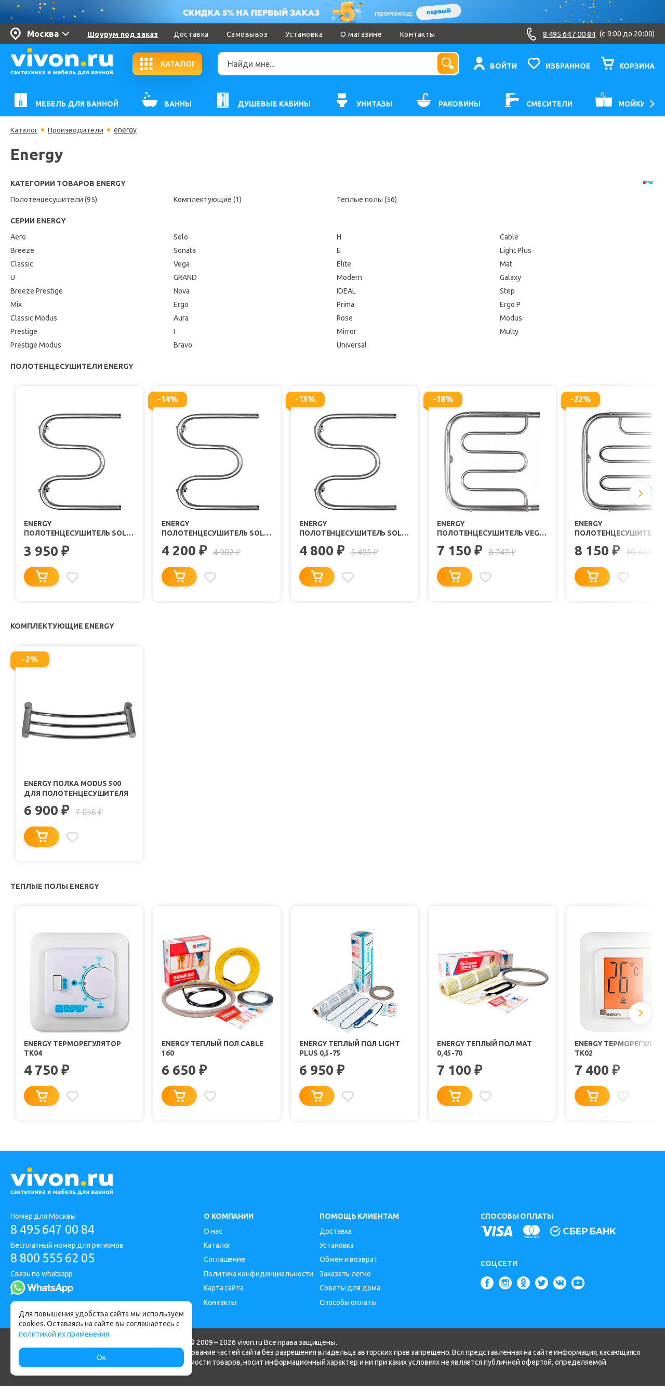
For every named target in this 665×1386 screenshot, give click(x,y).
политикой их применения (64, 1334)
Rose (345, 318)
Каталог (24, 130)
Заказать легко (345, 1274)
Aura (181, 318)
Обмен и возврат (349, 1259)
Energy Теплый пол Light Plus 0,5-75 (351, 1051)
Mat (506, 264)
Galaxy (510, 277)
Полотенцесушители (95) (53, 199)
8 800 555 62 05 (56, 1258)
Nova (182, 291)
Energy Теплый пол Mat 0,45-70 (486, 1051)
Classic (21, 264)
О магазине (361, 34)
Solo (181, 237)
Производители (76, 130)
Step (507, 291)
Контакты (417, 34)
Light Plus (515, 250)
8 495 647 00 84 (56, 1229)
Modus (511, 318)
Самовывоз (247, 34)
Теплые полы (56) (367, 199)
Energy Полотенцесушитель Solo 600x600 (344, 529)
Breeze (22, 250)
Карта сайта (224, 1288)
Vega (182, 264)
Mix (16, 304)
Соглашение (224, 1259)
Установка (304, 34)
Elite (344, 264)
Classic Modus (33, 318)
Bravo (183, 345)
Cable (509, 237)
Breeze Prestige (36, 291)
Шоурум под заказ (122, 34)
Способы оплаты (348, 1302)
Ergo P (510, 304)
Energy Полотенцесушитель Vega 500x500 (482, 529)
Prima (345, 304)
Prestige (23, 331)
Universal (352, 345)
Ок (101, 1357)
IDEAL (346, 291)
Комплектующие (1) (208, 199)
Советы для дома (350, 1288)
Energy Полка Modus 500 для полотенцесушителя (78, 790)
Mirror (346, 331)
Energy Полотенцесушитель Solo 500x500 (207, 529)
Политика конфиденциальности (258, 1274)
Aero (18, 237)
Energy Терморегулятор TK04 (74, 1051)
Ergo (181, 304)
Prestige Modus (35, 345)
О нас (213, 1231)
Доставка (191, 34)
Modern (349, 277)
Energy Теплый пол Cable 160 (215, 1051)
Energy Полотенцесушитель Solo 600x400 (69, 529)
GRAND (185, 277)
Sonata (185, 250)
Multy (509, 331)
